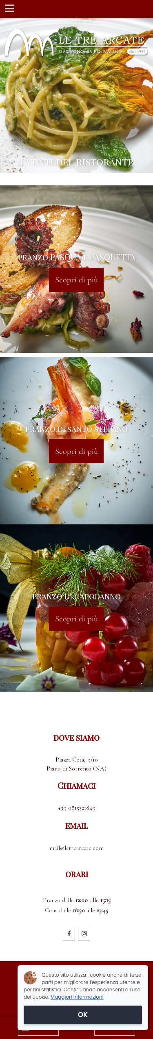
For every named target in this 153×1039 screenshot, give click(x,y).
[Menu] (9, 9)
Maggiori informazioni (77, 996)
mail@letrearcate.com (76, 848)
